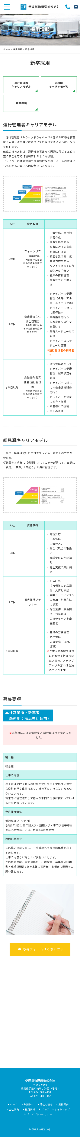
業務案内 (63, 1104)
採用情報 (17, 49)
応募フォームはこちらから (41, 949)
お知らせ (29, 1104)
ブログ (45, 1109)
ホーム (6, 49)
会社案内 (14, 1109)
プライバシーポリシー (39, 1114)
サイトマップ (62, 1109)
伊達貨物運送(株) (41, 1129)
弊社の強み (46, 1104)
